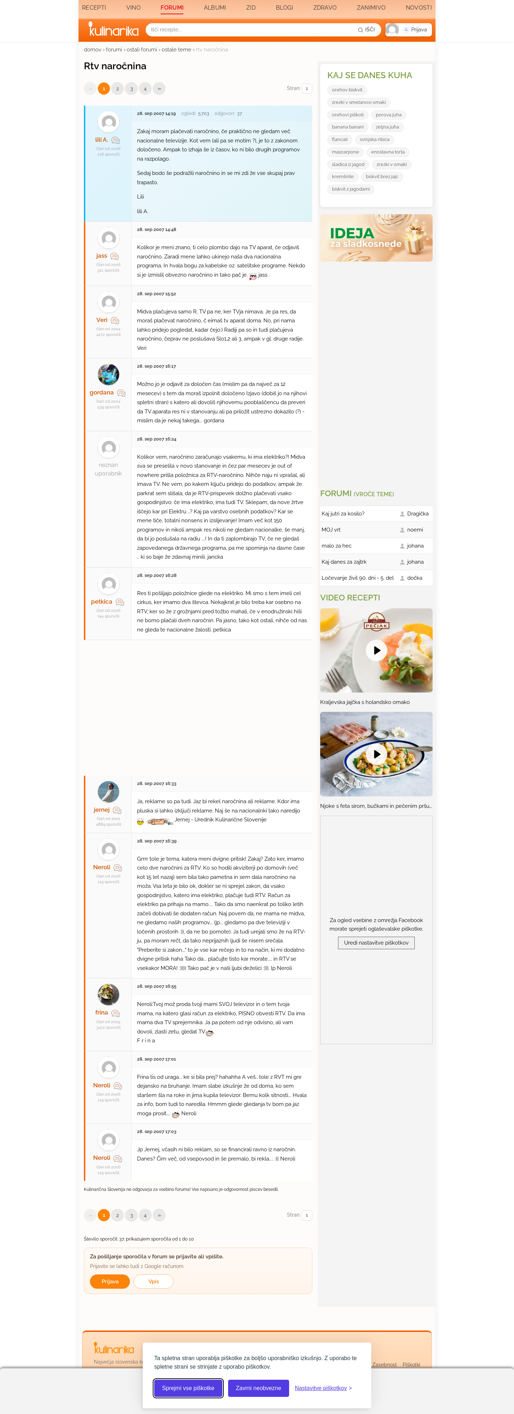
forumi (114, 49)
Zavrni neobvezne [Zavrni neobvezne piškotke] (258, 1388)
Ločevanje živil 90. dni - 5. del (358, 578)
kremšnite (343, 176)
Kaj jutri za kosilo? (343, 513)
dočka (414, 578)
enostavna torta (388, 152)
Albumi (215, 7)
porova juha (389, 114)
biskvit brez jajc (382, 176)
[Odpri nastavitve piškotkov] (323, 1388)
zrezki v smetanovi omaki (359, 102)
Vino (133, 7)
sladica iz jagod (348, 164)
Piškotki (411, 1365)
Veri (101, 319)
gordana (102, 392)
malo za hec (337, 546)
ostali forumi (142, 49)
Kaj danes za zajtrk (344, 562)
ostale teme (176, 49)
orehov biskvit (347, 89)
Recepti (94, 7)
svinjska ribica (374, 139)
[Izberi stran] (307, 89)
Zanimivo (371, 7)
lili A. (101, 139)
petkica (101, 601)
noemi (415, 530)
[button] (409, 29)
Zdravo (325, 7)
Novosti (419, 7)
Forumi (172, 7)
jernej (102, 809)
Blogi (284, 7)
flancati (340, 139)
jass (101, 255)
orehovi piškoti (348, 114)
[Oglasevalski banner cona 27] (198, 704)
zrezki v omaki (392, 164)
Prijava (110, 1281)
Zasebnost (384, 1365)
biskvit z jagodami (351, 189)
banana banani (348, 127)
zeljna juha (387, 127)
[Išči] (366, 29)
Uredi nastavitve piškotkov (376, 943)
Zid (251, 7)
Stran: (299, 89)
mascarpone (345, 152)
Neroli (101, 867)
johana (415, 546)
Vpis (153, 1281)
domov (92, 49)
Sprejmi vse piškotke (188, 1388)
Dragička (418, 513)
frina (101, 1012)
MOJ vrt (331, 530)
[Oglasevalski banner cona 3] (377, 372)
